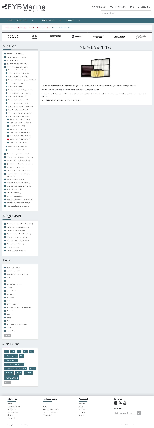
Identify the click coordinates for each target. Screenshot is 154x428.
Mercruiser (9, 314)
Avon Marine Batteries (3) (16, 150)
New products (47, 415)
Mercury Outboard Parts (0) (15, 167)
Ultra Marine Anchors (13, 311)
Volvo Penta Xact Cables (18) (17, 146)
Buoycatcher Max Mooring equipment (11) (19, 199)
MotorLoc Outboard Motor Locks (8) (17, 206)
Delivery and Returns (14, 406)
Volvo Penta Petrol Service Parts (39, 28)
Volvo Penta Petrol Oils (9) (18, 129)
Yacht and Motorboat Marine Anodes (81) (19, 170)
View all (7, 336)
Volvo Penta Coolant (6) (17, 126)
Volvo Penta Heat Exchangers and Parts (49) (22, 80)
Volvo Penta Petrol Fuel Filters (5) (20, 122)
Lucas (8, 301)
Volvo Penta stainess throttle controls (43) (21, 106)
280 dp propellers (11, 356)
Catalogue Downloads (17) (14, 54)
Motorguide (10, 321)
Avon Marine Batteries (13, 267)
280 (31, 352)
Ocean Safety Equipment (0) (15, 179)
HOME (10, 20)
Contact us (11, 418)
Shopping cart (83, 412)
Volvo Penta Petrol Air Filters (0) (20, 139)
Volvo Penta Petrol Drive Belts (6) (20, 136)
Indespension (10, 294)
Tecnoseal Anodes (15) (13, 193)
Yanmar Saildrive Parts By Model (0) (17, 227)
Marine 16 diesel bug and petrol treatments (19, 307)
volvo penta (12, 377)
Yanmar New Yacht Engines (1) (16, 230)
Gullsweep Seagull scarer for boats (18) (18, 186)
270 (19, 352)
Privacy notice (12, 409)
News (45, 406)
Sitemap (10, 404)
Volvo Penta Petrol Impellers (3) (20, 132)
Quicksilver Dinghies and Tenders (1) (17, 64)
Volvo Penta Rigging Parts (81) (18, 103)
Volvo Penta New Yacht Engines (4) (17, 240)
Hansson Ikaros (11, 291)
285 (21, 356)
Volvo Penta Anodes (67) (16, 86)
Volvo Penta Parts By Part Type (16, 28)
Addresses (82, 409)
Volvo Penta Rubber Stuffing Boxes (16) (20, 90)
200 (7, 352)
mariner (32, 368)
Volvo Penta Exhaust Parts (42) (18, 76)
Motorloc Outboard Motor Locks (16, 324)
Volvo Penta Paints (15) (15, 83)
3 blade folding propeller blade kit (16, 368)
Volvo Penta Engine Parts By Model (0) (18, 234)
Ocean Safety (10, 331)
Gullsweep (9, 287)
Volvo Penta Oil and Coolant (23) (18, 73)
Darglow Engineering (12, 271)
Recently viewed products (51, 409)
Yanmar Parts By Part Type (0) (16, 57)
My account (143, 7)
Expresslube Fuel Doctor (14, 284)
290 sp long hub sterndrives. (14, 364)
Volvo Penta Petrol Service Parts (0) (19, 116)
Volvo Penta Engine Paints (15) (19, 142)
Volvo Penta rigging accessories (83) (18, 154)
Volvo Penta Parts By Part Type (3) (17, 67)
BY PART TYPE (25, 20)
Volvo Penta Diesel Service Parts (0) (19, 93)
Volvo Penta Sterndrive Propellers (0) (19, 113)
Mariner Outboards (12, 304)
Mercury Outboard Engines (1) (15, 250)
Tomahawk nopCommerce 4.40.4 (137, 425)
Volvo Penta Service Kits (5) (16, 70)
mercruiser (9, 373)
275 (25, 352)
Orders (81, 406)
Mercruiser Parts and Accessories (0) (18, 160)
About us (10, 415)
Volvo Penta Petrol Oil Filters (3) (20, 119)
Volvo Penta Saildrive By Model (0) (17, 237)
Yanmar (8, 277)
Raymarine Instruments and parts (17, 274)
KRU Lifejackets (11, 297)
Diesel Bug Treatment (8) (14, 189)
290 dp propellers (11, 360)
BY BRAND (73, 20)
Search (45, 404)
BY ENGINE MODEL (51, 20)
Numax (8, 327)
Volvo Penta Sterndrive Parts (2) (18, 110)
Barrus (8, 281)
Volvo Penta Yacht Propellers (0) (18, 100)
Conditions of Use (13, 412)
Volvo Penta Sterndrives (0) (15, 244)
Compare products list (50, 412)
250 (13, 352)
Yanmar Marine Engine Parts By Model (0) (19, 224)
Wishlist (81, 415)
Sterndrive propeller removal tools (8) (18, 203)
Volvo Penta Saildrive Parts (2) (17, 96)
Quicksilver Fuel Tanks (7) (14, 60)
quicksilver (28, 373)
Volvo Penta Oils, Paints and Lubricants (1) (19, 157)
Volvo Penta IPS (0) (12, 247)
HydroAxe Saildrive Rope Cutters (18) (18, 183)
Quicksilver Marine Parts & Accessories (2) (19, 164)
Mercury (9, 317)
